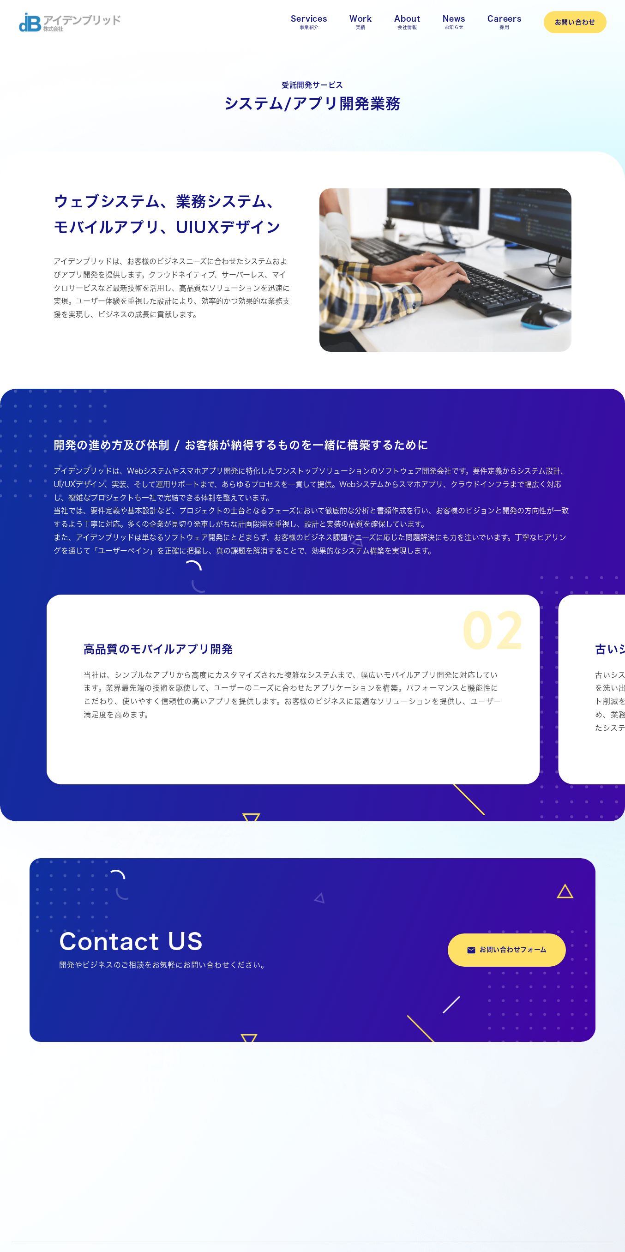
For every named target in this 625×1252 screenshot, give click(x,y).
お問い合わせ (575, 22)
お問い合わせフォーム (507, 950)
